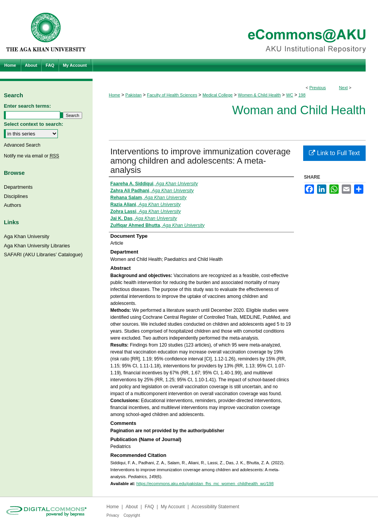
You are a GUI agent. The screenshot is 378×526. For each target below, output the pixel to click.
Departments (18, 187)
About (132, 506)
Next (343, 87)
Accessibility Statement (215, 506)
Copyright (131, 515)
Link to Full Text (334, 153)
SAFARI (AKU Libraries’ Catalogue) (43, 254)
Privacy (112, 515)
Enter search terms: (27, 106)
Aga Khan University (26, 236)
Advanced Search (22, 145)
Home (114, 95)
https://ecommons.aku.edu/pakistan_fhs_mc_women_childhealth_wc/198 (204, 483)
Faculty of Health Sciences (172, 95)
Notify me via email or (31, 156)
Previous (317, 87)
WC (289, 95)
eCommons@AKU (235, 29)
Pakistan (133, 95)
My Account (173, 506)
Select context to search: (33, 124)
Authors (12, 205)
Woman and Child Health (299, 110)
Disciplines (16, 196)
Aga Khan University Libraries (37, 246)
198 (302, 95)
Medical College (217, 95)
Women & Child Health (259, 95)
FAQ (149, 506)
